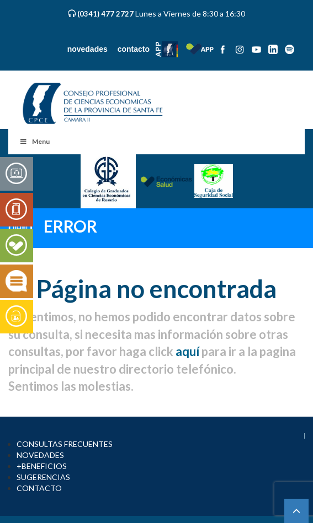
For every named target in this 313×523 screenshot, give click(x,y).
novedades (87, 49)
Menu (34, 141)
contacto (134, 49)
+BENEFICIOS (42, 466)
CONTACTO (39, 488)
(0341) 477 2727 (106, 13)
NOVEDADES (40, 455)
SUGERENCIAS (43, 477)
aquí (187, 351)
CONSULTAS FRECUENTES (65, 444)
